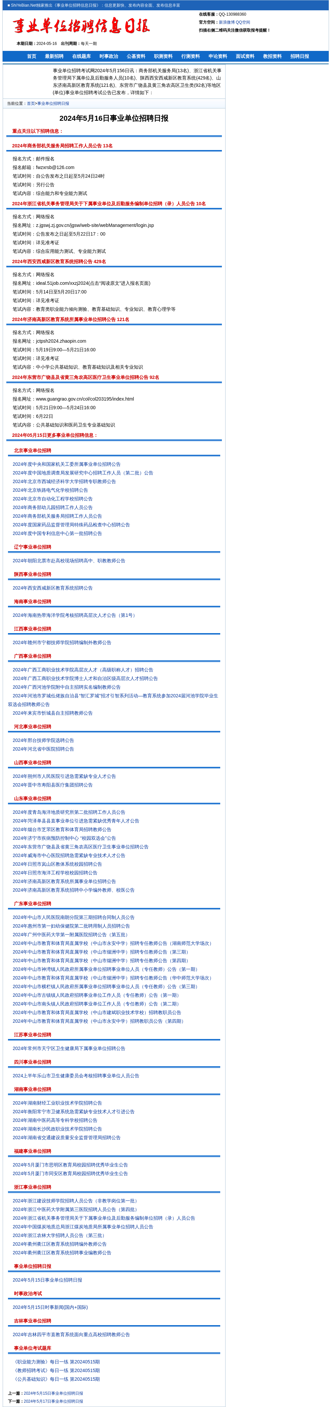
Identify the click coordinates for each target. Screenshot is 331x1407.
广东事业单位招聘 (32, 903)
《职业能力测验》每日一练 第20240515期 (56, 1361)
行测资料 (190, 56)
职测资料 (163, 56)
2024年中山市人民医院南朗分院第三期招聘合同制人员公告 (74, 917)
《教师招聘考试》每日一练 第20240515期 (56, 1370)
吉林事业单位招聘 (32, 1320)
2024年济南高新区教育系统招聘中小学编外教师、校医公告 (74, 890)
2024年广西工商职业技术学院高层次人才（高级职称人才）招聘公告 (83, 669)
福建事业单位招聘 (32, 1151)
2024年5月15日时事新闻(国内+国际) (50, 1307)
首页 (31, 56)
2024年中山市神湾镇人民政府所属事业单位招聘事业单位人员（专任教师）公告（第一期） (106, 969)
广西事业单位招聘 (32, 656)
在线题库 (81, 56)
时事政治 (108, 56)
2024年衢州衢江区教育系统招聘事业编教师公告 (62, 1252)
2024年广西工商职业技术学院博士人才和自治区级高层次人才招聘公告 (85, 678)
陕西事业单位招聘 (32, 574)
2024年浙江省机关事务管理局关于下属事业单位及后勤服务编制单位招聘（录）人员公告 (104, 1218)
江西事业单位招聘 (32, 628)
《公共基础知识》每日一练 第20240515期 (56, 1379)
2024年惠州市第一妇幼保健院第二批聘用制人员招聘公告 (71, 926)
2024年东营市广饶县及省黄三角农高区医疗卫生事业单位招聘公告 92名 (86, 377)
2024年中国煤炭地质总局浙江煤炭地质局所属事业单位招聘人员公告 (83, 1226)
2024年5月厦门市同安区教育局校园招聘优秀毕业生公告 (70, 1173)
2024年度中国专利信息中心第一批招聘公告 (57, 533)
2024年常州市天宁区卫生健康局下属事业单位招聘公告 (69, 1048)
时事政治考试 (28, 1293)
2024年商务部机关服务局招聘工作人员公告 (57, 516)
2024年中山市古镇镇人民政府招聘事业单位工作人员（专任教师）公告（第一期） (97, 995)
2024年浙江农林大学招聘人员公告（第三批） (60, 1235)
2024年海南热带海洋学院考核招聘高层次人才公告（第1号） (75, 615)
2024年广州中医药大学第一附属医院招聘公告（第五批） (71, 934)
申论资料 (218, 56)
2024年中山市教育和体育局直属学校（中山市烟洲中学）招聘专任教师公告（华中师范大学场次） (113, 977)
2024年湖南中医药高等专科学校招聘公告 (55, 1120)
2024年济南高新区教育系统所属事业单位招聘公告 (64, 881)
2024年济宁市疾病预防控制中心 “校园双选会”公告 (64, 838)
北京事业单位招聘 (32, 450)
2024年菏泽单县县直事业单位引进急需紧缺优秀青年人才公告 (76, 820)
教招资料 (272, 56)
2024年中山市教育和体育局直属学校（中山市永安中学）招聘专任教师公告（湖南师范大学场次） (113, 943)
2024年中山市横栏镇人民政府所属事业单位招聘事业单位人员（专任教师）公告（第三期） (106, 986)
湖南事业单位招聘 (32, 1089)
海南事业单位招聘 (32, 601)
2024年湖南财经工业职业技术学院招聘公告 (57, 1103)
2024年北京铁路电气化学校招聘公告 (50, 490)
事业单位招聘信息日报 (76, 5)
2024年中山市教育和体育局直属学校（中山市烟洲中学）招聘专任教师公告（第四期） (102, 960)
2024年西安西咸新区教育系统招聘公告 (53, 588)
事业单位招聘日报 (53, 103)
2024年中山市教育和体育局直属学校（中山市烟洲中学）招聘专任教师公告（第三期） (102, 952)
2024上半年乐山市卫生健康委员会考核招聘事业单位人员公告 (76, 1075)
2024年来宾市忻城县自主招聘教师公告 (53, 713)
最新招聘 (54, 56)
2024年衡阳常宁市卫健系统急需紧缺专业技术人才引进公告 (74, 1111)
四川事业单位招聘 (32, 1062)
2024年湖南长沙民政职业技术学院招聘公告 (57, 1129)
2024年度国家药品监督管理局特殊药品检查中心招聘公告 (71, 524)
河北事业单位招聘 (32, 726)
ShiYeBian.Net (24, 5)
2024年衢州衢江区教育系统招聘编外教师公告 (60, 1244)
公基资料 (136, 56)
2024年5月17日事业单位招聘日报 (53, 1401)
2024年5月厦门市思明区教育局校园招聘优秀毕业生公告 (70, 1164)
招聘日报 (299, 56)
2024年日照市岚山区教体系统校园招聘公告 (57, 864)
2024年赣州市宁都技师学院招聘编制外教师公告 (62, 642)
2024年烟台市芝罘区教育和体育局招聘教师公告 (62, 829)
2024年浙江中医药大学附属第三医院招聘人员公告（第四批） (76, 1209)
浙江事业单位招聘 (32, 1187)
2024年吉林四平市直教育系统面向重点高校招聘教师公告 (71, 1334)
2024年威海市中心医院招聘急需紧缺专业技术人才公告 (69, 855)
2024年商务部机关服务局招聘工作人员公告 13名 (62, 145)
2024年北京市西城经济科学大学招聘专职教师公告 (64, 481)
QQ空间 (243, 22)
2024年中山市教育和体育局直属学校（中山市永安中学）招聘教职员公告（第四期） (99, 1021)
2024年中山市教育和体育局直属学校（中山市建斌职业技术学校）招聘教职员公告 (97, 1012)
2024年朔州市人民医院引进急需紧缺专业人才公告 (64, 776)
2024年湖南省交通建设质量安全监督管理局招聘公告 (67, 1137)
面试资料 (245, 56)
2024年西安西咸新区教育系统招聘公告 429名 (59, 261)
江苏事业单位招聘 (32, 1034)
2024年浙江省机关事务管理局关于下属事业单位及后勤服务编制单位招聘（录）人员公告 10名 (109, 203)
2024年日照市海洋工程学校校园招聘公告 (55, 872)
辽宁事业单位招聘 (32, 547)
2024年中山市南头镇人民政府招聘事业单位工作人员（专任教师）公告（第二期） (97, 1003)
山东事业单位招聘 (32, 798)
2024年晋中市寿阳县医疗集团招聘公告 (53, 785)
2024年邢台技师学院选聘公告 (43, 740)
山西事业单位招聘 (32, 762)
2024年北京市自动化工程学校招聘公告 (53, 498)
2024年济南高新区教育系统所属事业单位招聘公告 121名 (70, 319)
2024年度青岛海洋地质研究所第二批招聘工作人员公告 (69, 812)
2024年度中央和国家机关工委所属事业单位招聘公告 (67, 464)
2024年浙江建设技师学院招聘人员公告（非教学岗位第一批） (76, 1200)
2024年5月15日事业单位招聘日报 (47, 1280)
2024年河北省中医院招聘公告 (43, 749)
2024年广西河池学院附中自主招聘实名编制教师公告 (67, 687)
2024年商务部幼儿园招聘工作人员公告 (53, 507)
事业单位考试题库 (32, 1348)
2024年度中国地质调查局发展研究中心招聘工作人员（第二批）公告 (83, 472)
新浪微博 (227, 22)
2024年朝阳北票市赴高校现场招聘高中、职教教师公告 (69, 560)
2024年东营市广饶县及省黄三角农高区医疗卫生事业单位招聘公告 (81, 846)
